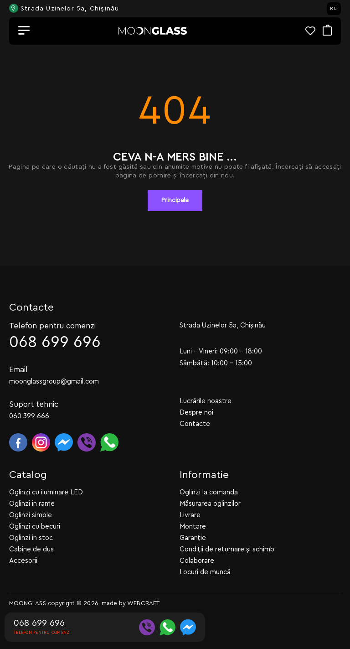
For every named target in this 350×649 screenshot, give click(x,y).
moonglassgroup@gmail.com (54, 381)
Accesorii (23, 560)
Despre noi (196, 412)
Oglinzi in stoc (31, 538)
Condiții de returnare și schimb (227, 549)
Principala (175, 200)
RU (333, 8)
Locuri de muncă (205, 572)
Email (18, 370)
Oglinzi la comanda (209, 492)
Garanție (193, 538)
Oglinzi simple (30, 515)
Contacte (195, 424)
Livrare (190, 515)
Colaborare (197, 560)
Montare (193, 526)
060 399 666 (29, 416)
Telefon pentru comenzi (52, 326)
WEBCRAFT (143, 603)
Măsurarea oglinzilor (210, 503)
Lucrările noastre (206, 401)
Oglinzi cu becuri (34, 526)
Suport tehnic (33, 404)
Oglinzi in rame (32, 503)
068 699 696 (55, 342)
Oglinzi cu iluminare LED (46, 492)
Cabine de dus (31, 549)
